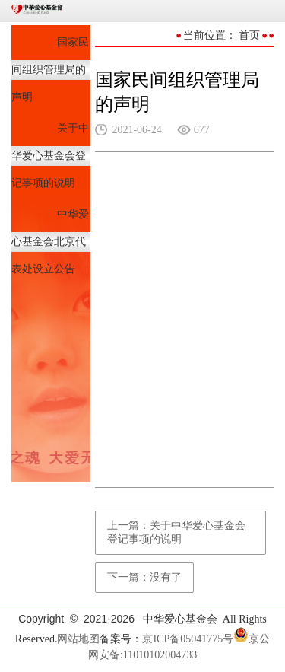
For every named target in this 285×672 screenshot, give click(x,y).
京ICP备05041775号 (187, 639)
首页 (249, 35)
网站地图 (78, 639)
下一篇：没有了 (144, 577)
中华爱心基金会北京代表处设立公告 (50, 242)
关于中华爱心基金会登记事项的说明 (50, 156)
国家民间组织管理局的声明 (50, 70)
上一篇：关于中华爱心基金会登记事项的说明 (176, 532)
